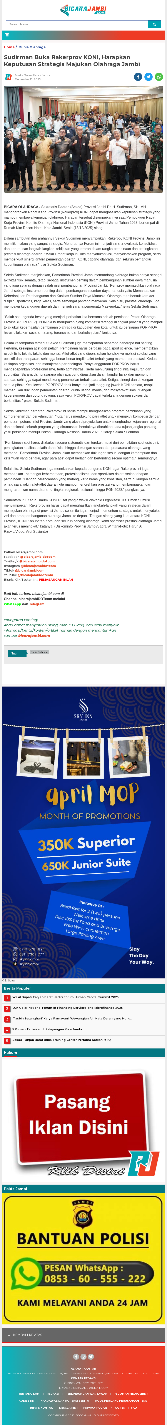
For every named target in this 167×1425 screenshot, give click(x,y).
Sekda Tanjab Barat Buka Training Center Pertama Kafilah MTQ (61, 1039)
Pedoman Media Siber (131, 1393)
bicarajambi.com (34, 635)
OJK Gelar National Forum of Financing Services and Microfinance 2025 (67, 1007)
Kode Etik (26, 1400)
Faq (134, 1407)
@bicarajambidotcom (37, 557)
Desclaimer (68, 1407)
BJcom (81, 1415)
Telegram (36, 604)
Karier (120, 1407)
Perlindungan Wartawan (86, 1393)
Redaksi (53, 1393)
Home (9, 47)
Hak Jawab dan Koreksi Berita (64, 1400)
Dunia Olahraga (32, 47)
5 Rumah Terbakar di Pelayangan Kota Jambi (47, 1029)
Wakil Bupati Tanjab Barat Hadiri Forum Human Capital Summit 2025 (65, 997)
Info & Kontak (41, 1407)
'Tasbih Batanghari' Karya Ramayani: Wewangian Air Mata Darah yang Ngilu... (72, 1018)
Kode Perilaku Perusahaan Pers (121, 1400)
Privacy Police (95, 1407)
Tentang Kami (29, 1393)
